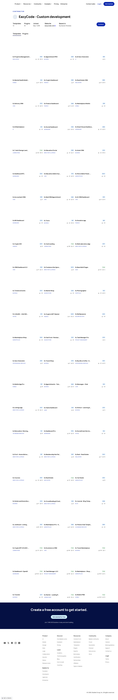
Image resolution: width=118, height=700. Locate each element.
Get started (109, 4)
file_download (36, 59)
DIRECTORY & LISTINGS (49, 152)
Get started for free (59, 617)
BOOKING (46, 59)
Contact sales (90, 4)
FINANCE (46, 82)
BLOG (76, 503)
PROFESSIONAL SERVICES (19, 363)
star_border (40, 59)
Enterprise (64, 4)
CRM (14, 106)
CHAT (76, 386)
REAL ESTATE (16, 59)
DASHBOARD (47, 129)
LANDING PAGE (16, 152)
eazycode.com (50, 26)
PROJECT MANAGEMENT (81, 340)
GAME (45, 410)
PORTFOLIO (78, 293)
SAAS (76, 269)
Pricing (56, 4)
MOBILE (14, 82)
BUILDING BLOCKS (79, 316)
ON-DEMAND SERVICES (18, 433)
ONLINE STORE (47, 293)
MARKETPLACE (79, 176)
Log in (99, 4)
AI (75, 59)
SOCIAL (14, 316)
